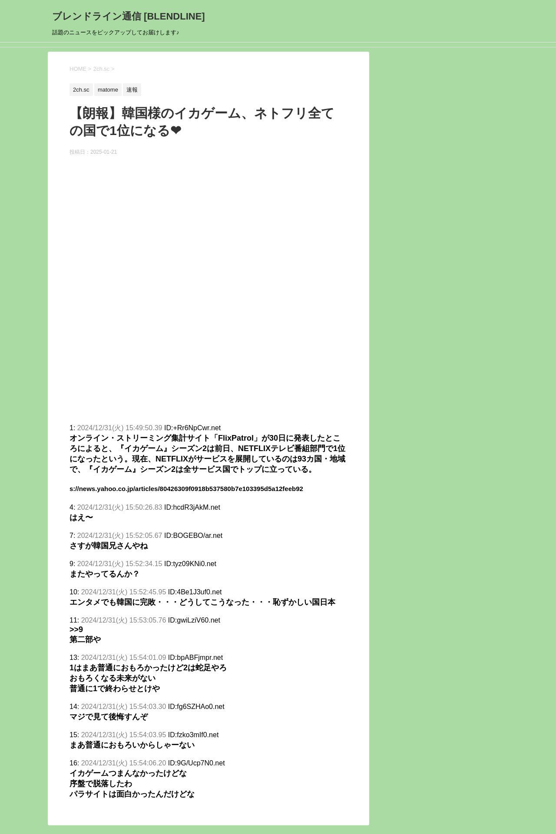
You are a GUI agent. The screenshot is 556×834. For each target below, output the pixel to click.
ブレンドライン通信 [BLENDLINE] (128, 16)
